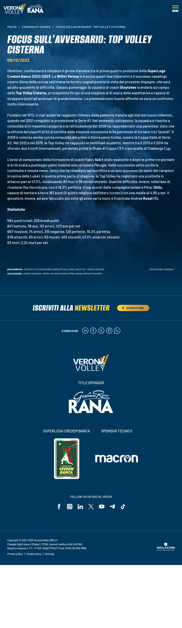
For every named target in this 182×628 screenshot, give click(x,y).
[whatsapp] (117, 330)
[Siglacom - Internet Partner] (166, 550)
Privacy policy (15, 553)
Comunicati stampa (36, 26)
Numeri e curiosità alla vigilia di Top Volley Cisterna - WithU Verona (64, 269)
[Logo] (15, 9)
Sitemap (49, 553)
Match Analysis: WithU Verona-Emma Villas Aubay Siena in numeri (62, 273)
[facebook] (93, 330)
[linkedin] (85, 330)
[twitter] (101, 330)
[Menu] (175, 9)
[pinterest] (109, 330)
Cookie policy (33, 553)
